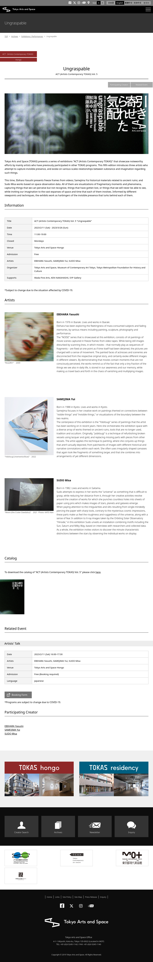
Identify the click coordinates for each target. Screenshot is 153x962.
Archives (14, 36)
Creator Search (21, 832)
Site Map (78, 897)
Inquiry (131, 832)
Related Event (142, 84)
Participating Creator (119, 84)
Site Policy (67, 897)
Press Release (91, 897)
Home (49, 897)
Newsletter (95, 832)
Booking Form (19, 694)
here (97, 572)
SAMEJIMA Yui (12, 729)
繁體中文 (128, 2)
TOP (6, 36)
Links (57, 897)
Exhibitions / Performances (32, 36)
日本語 (111, 2)
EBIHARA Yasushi (14, 726)
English (120, 2)
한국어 (146, 2)
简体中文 (137, 2)
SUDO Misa (11, 733)
